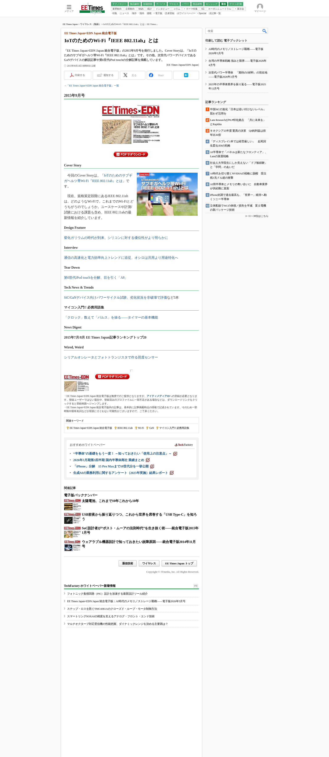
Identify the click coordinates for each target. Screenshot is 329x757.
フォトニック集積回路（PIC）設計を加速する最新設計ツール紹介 (107, 593)
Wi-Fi (141, 427)
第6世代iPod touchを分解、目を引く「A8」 (96, 277)
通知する (108, 75)
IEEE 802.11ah (125, 427)
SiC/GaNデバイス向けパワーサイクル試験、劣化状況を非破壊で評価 (115, 297)
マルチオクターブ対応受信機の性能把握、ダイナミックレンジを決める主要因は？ (117, 623)
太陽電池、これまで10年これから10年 (110, 501)
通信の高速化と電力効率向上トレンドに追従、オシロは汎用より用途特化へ (121, 257)
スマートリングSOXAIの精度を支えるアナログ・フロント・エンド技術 (111, 616)
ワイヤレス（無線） (90, 24)
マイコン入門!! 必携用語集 (174, 427)
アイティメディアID (158, 396)
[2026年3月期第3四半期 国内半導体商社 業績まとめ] (111, 460)
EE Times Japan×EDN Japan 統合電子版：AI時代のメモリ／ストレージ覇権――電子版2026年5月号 (126, 601)
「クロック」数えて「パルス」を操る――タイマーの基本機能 (111, 317)
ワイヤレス (149, 563)
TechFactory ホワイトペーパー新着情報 (90, 585)
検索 (265, 31)
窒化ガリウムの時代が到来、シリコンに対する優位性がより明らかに (116, 237)
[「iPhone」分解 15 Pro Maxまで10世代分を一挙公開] (113, 466)
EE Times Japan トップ (179, 563)
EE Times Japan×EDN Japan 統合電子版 (91, 427)
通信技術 (127, 563)
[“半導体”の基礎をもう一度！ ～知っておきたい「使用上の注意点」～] (125, 453)
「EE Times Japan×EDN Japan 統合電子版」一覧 (93, 85)
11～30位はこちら (258, 215)
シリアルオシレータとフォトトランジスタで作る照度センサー (111, 357)
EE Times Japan (70, 24)
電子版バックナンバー (81, 495)
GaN (151, 427)
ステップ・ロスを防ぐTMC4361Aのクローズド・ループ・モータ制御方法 (112, 608)
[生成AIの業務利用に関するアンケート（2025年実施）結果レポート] (123, 473)
